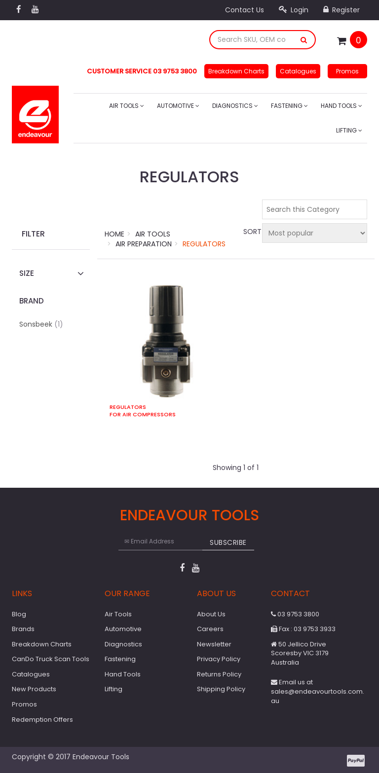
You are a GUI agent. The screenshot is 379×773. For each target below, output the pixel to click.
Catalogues (298, 71)
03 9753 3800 (295, 614)
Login (293, 10)
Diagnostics (235, 105)
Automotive (178, 105)
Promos (347, 71)
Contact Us (244, 10)
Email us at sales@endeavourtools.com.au (317, 691)
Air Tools (126, 105)
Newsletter (214, 644)
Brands (23, 629)
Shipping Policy (221, 689)
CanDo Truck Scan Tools (50, 659)
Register (341, 10)
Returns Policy (219, 674)
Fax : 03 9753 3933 (303, 629)
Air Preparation (143, 244)
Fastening (289, 105)
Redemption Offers (42, 719)
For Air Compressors (143, 414)
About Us (211, 614)
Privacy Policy (218, 659)
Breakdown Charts (236, 71)
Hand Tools (341, 105)
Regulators (204, 244)
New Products (34, 689)
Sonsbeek (41, 324)
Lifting (349, 130)
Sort (251, 231)
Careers (210, 629)
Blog (19, 614)
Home (114, 234)
